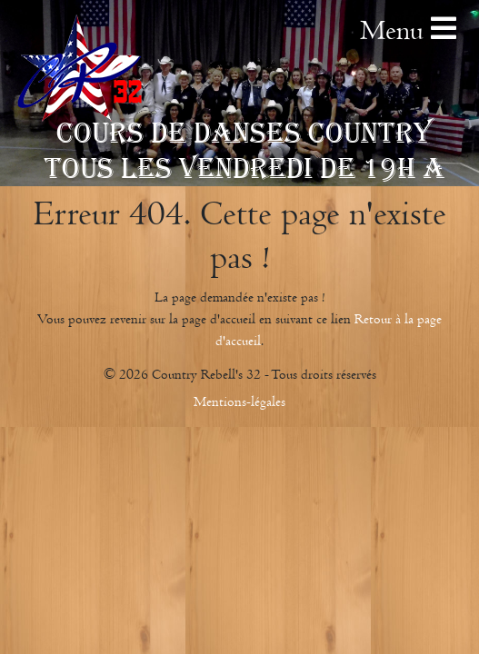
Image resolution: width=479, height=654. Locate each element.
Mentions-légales (239, 401)
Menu (408, 30)
